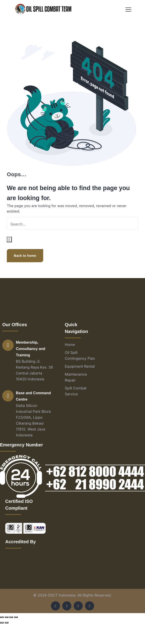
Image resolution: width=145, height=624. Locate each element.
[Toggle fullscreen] (11, 617)
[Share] (6, 617)
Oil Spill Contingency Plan (80, 355)
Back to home (25, 255)
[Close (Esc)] (2, 617)
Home (70, 344)
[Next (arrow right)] (6, 622)
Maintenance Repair (76, 377)
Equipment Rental (80, 366)
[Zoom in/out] (16, 617)
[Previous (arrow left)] (2, 622)
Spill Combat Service (76, 391)
